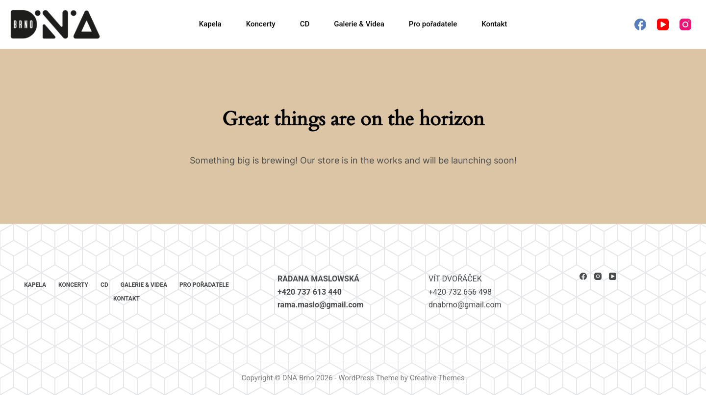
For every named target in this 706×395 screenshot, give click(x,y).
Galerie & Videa (359, 24)
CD (305, 24)
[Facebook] (640, 24)
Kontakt (494, 24)
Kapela (210, 24)
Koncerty (261, 24)
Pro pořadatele (433, 24)
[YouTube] (663, 24)
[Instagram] (685, 24)
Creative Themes (437, 377)
